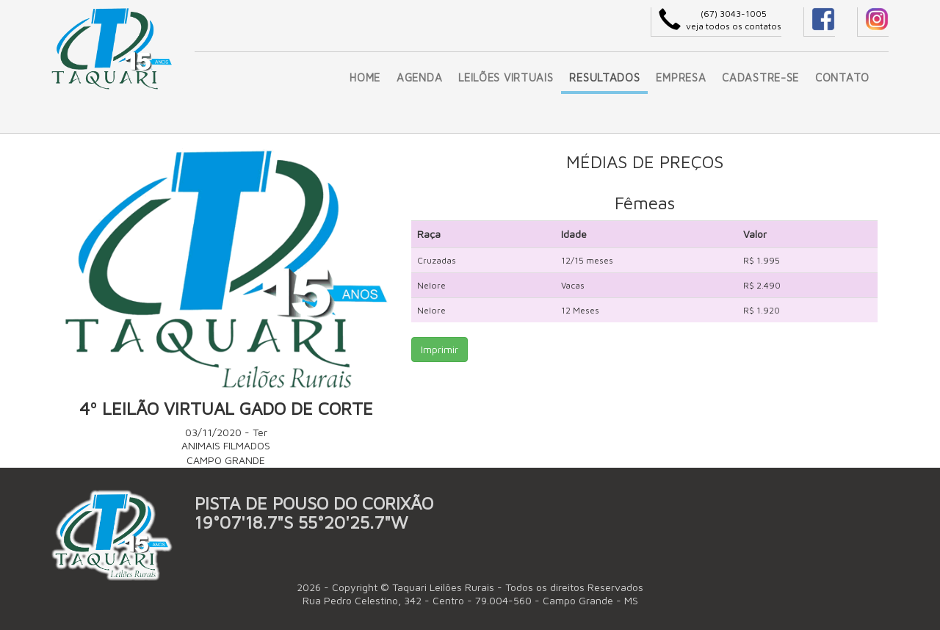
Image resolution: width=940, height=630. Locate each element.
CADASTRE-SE (760, 77)
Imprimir (439, 349)
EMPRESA (681, 77)
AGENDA (419, 77)
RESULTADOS (604, 77)
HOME (365, 77)
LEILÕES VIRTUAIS (505, 77)
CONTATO (842, 77)
